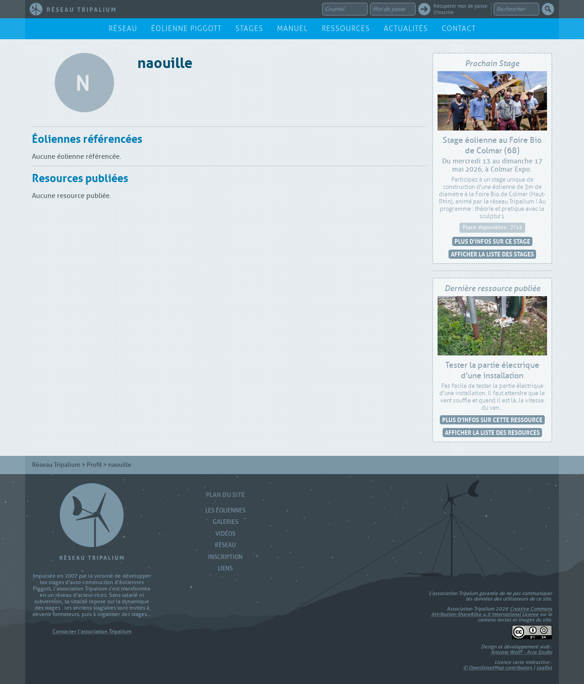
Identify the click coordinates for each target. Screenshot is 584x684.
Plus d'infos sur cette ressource (492, 419)
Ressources (346, 28)
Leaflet (544, 667)
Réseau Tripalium (56, 465)
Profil (94, 465)
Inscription (225, 557)
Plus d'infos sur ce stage (492, 241)
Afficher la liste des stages (492, 254)
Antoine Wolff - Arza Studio (521, 652)
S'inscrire (443, 12)
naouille (165, 61)
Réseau (123, 28)
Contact (459, 28)
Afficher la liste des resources (492, 432)
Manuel (292, 28)
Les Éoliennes (225, 510)
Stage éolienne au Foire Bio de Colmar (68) (492, 146)
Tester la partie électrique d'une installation (492, 370)
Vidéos (225, 534)
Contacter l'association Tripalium (91, 631)
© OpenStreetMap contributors (497, 667)
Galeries (225, 522)
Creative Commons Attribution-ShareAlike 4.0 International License (491, 611)
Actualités (406, 28)
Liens (225, 568)
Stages (249, 28)
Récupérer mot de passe (460, 6)
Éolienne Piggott (186, 28)
